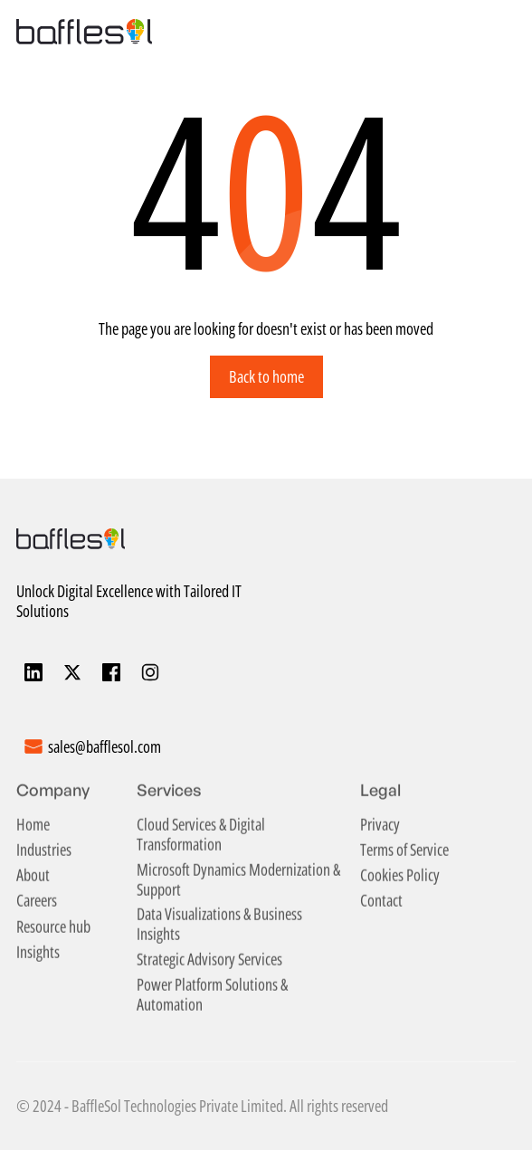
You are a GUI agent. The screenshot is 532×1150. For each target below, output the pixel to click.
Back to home (266, 376)
